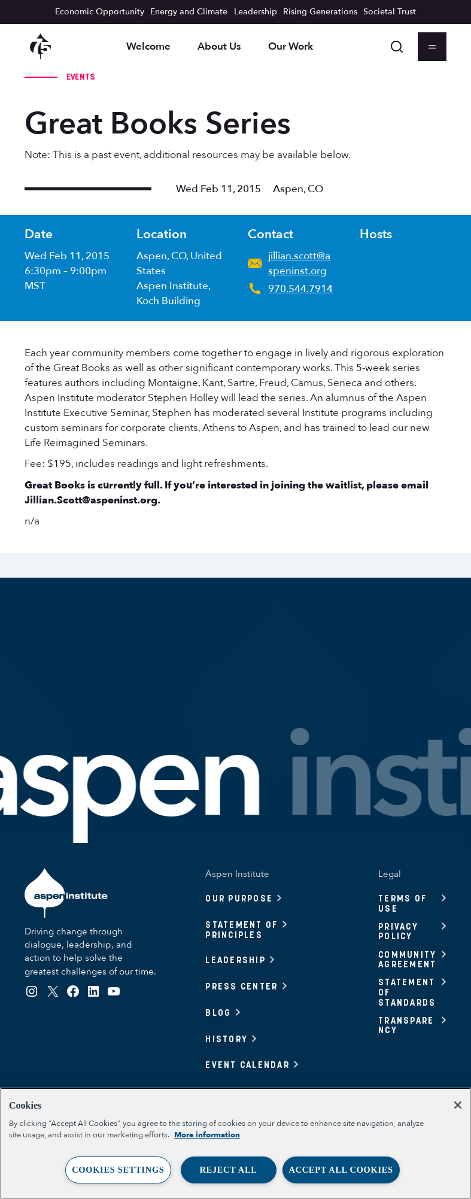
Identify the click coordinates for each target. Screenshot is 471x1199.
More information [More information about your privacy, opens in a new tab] (207, 1135)
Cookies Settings (118, 1169)
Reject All (228, 1169)
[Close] (458, 1105)
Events (80, 76)
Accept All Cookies (341, 1169)
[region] (235, 1143)
